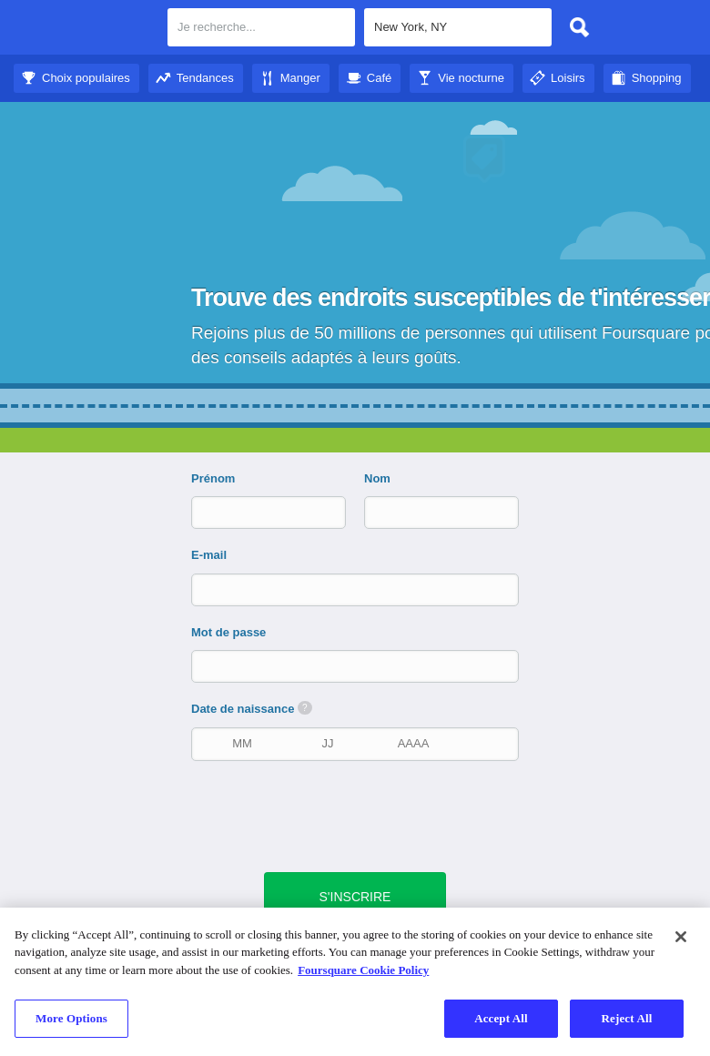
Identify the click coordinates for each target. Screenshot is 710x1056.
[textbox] (261, 27)
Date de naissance (251, 708)
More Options (71, 1018)
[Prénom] (253, 512)
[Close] (681, 937)
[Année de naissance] (413, 743)
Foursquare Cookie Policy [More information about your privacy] (363, 970)
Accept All (501, 1018)
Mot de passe (228, 632)
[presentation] (364, 814)
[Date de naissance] (327, 743)
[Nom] (426, 512)
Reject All (627, 1018)
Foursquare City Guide (84, 29)
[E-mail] (356, 589)
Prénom (213, 478)
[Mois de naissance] (242, 743)
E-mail (209, 555)
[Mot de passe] (356, 666)
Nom (377, 478)
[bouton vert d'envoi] (355, 896)
